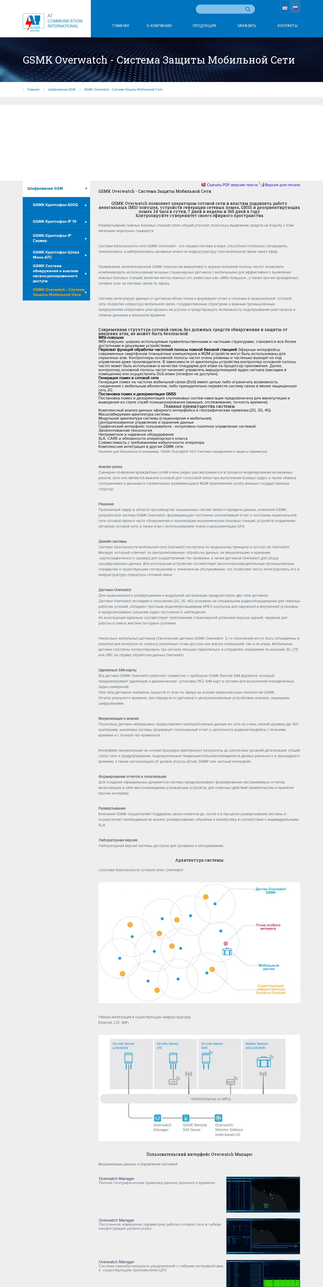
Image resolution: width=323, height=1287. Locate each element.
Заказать (246, 26)
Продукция (204, 26)
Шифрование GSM (45, 188)
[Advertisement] (161, 142)
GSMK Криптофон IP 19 (54, 221)
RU (295, 9)
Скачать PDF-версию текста (232, 184)
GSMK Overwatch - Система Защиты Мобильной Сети (59, 292)
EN (280, 9)
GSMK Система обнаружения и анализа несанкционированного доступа (55, 274)
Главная (120, 26)
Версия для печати (282, 184)
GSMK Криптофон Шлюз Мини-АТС (56, 255)
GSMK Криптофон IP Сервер (52, 238)
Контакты (288, 26)
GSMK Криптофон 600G (55, 205)
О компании (159, 26)
